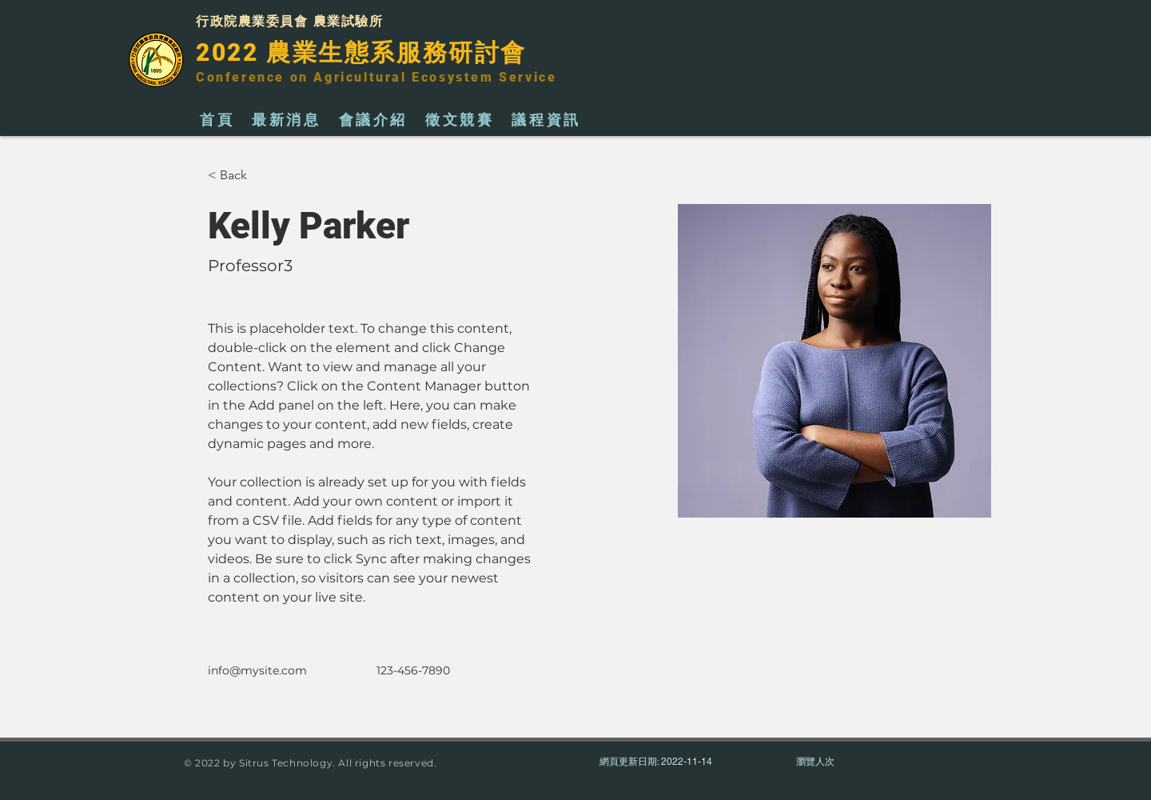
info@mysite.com (257, 670)
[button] (239, 175)
